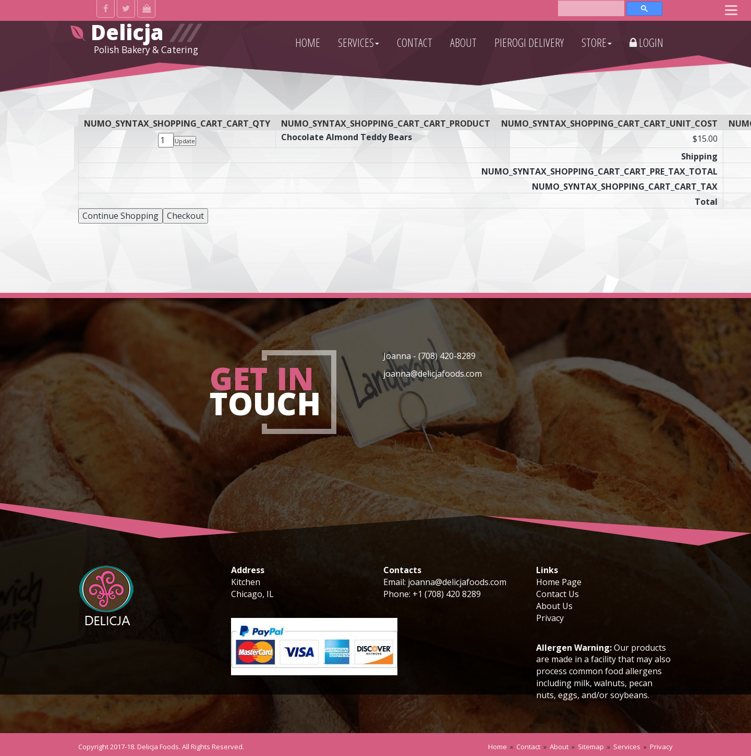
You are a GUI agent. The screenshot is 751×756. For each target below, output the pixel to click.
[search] (591, 8)
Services (626, 746)
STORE (597, 42)
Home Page (559, 582)
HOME (307, 42)
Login (646, 42)
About (559, 746)
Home (497, 746)
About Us (554, 606)
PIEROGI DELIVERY (529, 42)
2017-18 (122, 746)
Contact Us (557, 594)
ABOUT (463, 42)
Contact (528, 746)
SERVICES (358, 42)
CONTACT (414, 42)
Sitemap (591, 746)
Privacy (550, 618)
